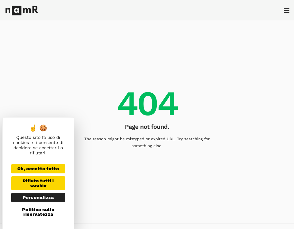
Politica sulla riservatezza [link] (38, 212)
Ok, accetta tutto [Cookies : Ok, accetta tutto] (38, 168)
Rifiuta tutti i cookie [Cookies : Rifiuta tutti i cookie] (38, 183)
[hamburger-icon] (286, 10)
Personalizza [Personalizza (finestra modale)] (38, 197)
